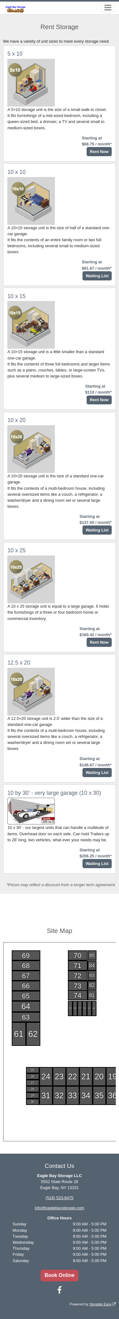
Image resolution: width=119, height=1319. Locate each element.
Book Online (59, 1275)
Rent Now (99, 151)
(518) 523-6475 (60, 1197)
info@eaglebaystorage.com (59, 1208)
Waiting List (97, 275)
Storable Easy (102, 1304)
